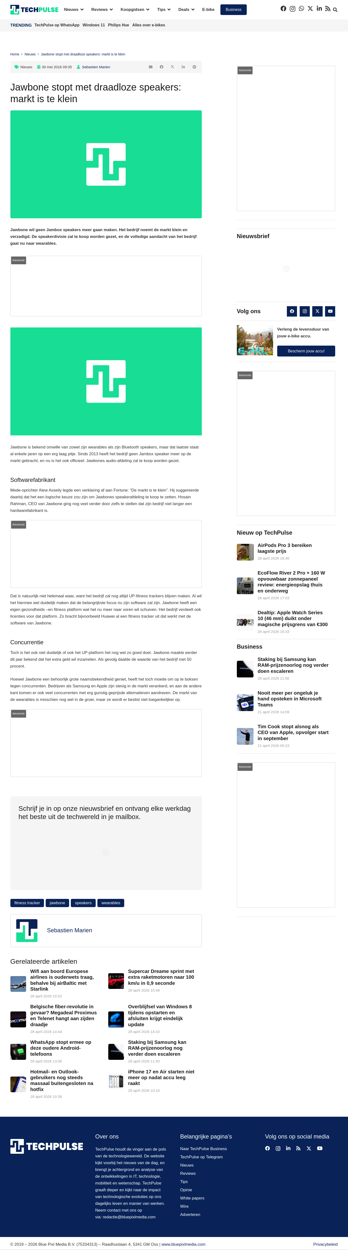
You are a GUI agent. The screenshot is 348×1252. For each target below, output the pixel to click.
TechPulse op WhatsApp (58, 25)
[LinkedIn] (319, 8)
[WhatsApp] (301, 8)
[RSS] (327, 8)
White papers (192, 1198)
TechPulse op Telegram (201, 1157)
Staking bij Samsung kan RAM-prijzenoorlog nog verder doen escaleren (157, 1048)
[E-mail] (150, 67)
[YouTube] (330, 311)
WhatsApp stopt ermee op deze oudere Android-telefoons (60, 1048)
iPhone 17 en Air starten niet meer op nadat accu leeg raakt (161, 1077)
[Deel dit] (161, 67)
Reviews (188, 1173)
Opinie (186, 1190)
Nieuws (26, 67)
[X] (310, 9)
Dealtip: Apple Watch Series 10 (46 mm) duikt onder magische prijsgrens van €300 (293, 618)
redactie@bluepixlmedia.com (129, 1217)
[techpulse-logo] (34, 10)
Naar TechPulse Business (203, 1148)
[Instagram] (292, 9)
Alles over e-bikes (148, 25)
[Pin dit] (194, 67)
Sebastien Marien (96, 67)
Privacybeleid (325, 1244)
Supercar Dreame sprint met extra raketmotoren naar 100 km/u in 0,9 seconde (161, 977)
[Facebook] (283, 8)
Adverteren (190, 1214)
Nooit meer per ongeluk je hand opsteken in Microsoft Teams (290, 698)
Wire (184, 1206)
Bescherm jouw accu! (306, 351)
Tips (184, 1181)
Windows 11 (94, 25)
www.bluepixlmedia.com (183, 1244)
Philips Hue (119, 25)
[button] (81, 10)
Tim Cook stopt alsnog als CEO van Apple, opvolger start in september (293, 732)
